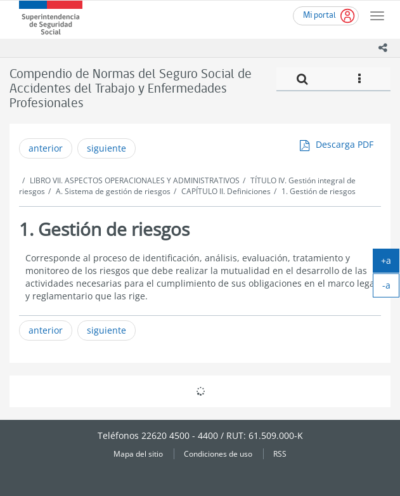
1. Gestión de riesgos (318, 191)
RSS (280, 453)
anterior (46, 148)
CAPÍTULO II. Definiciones (226, 191)
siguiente (106, 148)
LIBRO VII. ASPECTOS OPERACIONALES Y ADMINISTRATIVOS (135, 180)
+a (390, 263)
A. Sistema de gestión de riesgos (113, 191)
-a (391, 287)
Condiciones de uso (218, 453)
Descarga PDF (344, 144)
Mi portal (319, 15)
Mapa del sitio (138, 453)
